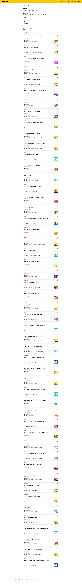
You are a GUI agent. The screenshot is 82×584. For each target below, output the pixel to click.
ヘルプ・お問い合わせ (17, 579)
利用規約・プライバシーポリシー (30, 579)
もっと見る (41, 570)
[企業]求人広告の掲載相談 (39, 579)
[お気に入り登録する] (57, 35)
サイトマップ (23, 579)
